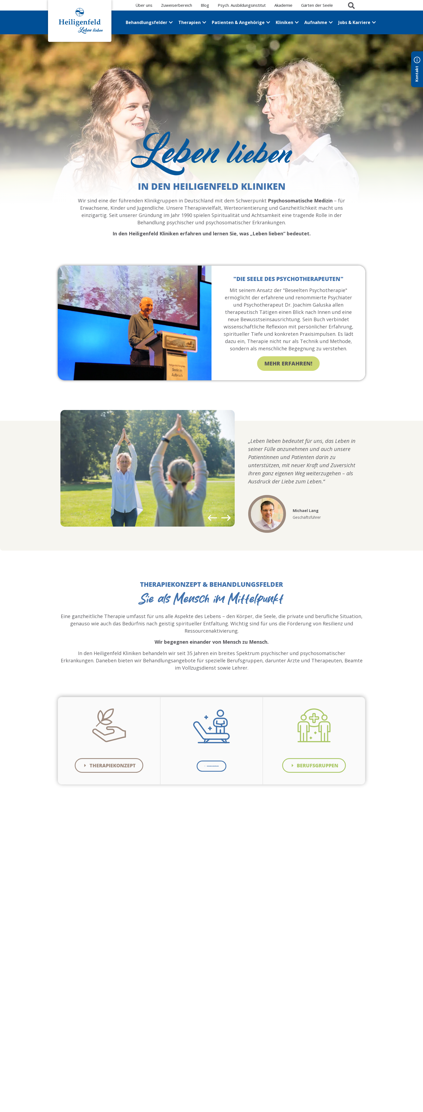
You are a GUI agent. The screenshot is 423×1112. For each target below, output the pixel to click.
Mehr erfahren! (288, 364)
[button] (212, 518)
